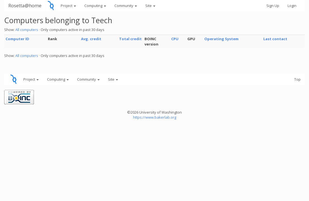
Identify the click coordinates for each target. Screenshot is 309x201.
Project (68, 5)
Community (125, 5)
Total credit (130, 38)
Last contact (275, 38)
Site (150, 5)
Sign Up (272, 5)
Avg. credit (91, 38)
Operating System (221, 38)
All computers (26, 29)
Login (292, 5)
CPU (174, 38)
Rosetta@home (24, 5)
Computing (95, 5)
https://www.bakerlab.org (154, 117)
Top (297, 79)
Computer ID (17, 38)
